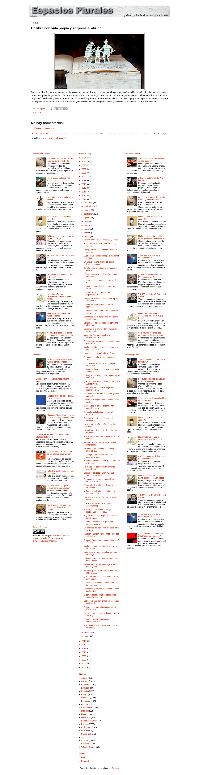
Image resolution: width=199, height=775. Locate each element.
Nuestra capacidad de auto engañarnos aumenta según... (100, 584)
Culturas (84, 681)
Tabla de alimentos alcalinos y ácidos (99, 353)
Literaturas (42, 112)
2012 (84, 645)
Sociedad (85, 744)
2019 (84, 180)
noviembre (89, 206)
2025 (84, 158)
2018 (84, 184)
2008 (84, 660)
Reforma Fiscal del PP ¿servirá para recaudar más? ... (99, 492)
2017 (84, 188)
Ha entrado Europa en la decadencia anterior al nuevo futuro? (59, 296)
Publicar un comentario (44, 128)
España (84, 691)
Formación (85, 701)
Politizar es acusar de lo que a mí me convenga (60, 237)
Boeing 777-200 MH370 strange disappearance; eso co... (97, 510)
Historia (84, 711)
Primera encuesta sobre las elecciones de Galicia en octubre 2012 (58, 507)
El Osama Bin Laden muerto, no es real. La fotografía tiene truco (60, 416)
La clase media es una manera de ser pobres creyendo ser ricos (60, 453)
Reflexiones (86, 727)
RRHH (84, 731)
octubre (87, 210)
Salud (83, 737)
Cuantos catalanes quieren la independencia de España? (59, 486)
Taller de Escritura (89, 747)
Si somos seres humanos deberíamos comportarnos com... (100, 596)
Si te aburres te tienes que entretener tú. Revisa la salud (150, 334)
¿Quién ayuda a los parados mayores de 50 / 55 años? (150, 535)
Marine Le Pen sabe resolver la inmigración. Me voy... (97, 336)
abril (86, 233)
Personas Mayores (89, 721)
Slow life (84, 740)
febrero (87, 632)
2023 (84, 165)
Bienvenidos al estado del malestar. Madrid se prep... (99, 407)
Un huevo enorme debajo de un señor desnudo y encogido (100, 263)
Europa (84, 694)
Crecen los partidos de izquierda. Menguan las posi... (98, 504)
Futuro (84, 704)
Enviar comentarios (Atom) (54, 138)
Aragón (84, 678)
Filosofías (85, 698)
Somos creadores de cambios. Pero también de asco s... (99, 480)
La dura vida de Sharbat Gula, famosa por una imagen (60, 360)
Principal (85, 761)
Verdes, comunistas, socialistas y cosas (101, 240)
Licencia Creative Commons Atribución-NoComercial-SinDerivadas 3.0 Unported (51, 538)
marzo (87, 236)
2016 (84, 192)
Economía (85, 684)
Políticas (85, 724)
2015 (84, 195)
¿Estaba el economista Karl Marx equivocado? (150, 276)
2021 (84, 173)
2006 (84, 667)
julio (86, 221)
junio (86, 225)
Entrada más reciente (41, 133)
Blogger (115, 768)
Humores (85, 714)
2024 (84, 161)
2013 (84, 641)
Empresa (85, 688)
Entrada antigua (160, 133)
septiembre (89, 214)
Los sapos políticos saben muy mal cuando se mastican (99, 474)
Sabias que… (87, 734)
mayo (86, 229)
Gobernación (86, 708)
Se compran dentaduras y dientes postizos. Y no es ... (98, 456)
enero (87, 636)
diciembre (88, 202)
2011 (84, 648)
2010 (84, 652)
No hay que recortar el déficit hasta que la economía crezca (60, 334)
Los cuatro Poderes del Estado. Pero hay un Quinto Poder (60, 159)
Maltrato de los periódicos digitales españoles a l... (98, 388)
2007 (84, 663)
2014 (84, 199)
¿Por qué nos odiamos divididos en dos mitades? (152, 159)
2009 (84, 656)
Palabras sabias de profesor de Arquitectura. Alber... (97, 293)
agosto (87, 218)
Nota (83, 758)
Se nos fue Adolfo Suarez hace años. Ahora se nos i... (99, 413)
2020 (84, 176)
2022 (84, 169)
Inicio (102, 133)
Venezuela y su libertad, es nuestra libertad (58, 314)
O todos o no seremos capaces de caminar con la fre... (98, 620)
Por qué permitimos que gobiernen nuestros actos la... (98, 523)
